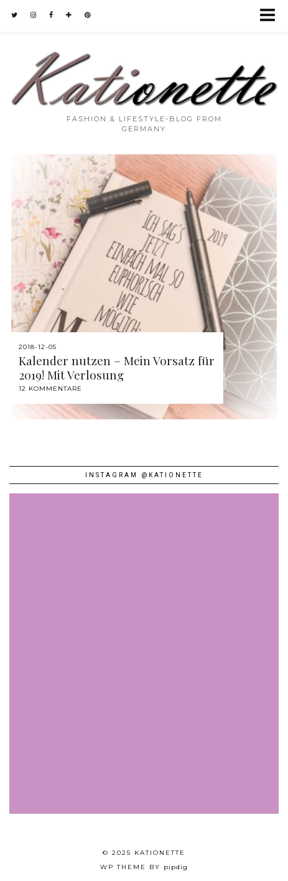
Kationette (159, 853)
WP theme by (144, 867)
